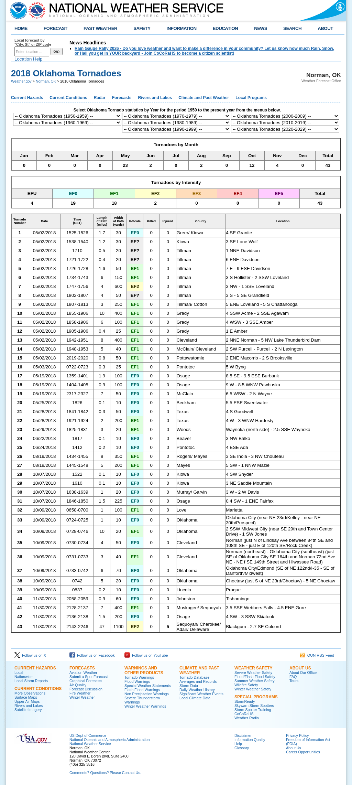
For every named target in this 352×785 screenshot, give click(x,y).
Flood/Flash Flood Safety (254, 677)
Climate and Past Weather (203, 97)
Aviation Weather (83, 672)
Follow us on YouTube (146, 655)
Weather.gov (21, 81)
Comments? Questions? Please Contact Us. (105, 773)
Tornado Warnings (139, 677)
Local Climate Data (194, 698)
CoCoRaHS (244, 714)
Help (238, 744)
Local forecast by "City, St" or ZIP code (32, 42)
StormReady (244, 701)
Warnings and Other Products (143, 670)
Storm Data (188, 686)
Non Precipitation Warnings (146, 694)
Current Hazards (27, 97)
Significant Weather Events (201, 694)
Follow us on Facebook (92, 655)
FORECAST (55, 28)
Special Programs (256, 697)
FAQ (293, 677)
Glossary (241, 748)
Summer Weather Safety (254, 681)
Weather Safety (253, 668)
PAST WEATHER (100, 28)
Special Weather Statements (147, 686)
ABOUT (325, 28)
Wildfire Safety (246, 685)
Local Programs (251, 97)
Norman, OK (46, 81)
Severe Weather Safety (253, 672)
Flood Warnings (137, 681)
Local (18, 672)
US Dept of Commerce (87, 735)
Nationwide (23, 677)
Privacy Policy (297, 735)
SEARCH (292, 28)
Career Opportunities (303, 752)
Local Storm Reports (31, 681)
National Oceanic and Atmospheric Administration (109, 740)
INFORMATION (182, 28)
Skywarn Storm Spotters (254, 705)
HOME (21, 28)
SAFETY (141, 28)
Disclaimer (243, 735)
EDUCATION (225, 28)
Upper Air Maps (27, 701)
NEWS (260, 28)
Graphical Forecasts (85, 681)
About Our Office (303, 672)
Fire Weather (79, 693)
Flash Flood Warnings (142, 690)
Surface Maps (25, 697)
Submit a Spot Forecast (88, 677)
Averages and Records (198, 681)
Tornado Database (194, 677)
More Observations (29, 693)
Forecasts (122, 97)
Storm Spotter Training (252, 710)
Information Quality (249, 740)
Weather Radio (246, 718)
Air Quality (77, 685)
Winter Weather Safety (252, 689)
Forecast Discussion (85, 689)
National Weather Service (90, 744)
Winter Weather (82, 697)
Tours (293, 681)
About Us (300, 668)
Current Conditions (68, 97)
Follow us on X (30, 655)
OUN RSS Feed (317, 655)
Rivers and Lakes (155, 97)
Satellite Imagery (28, 710)
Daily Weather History (197, 690)
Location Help (28, 59)
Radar (100, 97)
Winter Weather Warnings (145, 706)
